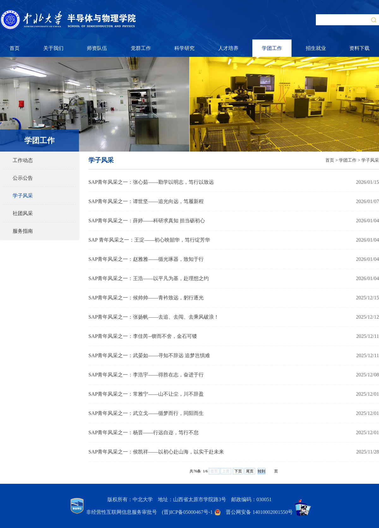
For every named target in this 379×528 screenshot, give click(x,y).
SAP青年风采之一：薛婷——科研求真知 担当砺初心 (146, 220)
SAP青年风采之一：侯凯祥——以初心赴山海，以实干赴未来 (156, 451)
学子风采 (23, 195)
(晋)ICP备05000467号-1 (187, 512)
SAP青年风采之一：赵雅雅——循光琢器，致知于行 (146, 259)
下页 (238, 471)
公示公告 (23, 178)
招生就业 (316, 48)
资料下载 (359, 48)
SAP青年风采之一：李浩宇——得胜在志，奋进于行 (146, 374)
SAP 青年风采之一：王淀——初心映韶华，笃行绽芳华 (149, 240)
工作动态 (23, 160)
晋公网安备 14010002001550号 (259, 512)
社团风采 (23, 213)
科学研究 (184, 48)
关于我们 (53, 48)
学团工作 (272, 48)
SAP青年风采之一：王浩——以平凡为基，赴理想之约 (148, 278)
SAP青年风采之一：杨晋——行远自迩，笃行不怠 (143, 432)
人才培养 (228, 48)
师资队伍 (97, 48)
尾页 (250, 471)
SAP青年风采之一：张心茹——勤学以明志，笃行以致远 (151, 182)
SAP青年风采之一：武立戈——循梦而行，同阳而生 (146, 413)
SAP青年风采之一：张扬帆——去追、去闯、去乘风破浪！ (153, 317)
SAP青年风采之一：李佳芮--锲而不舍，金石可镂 (142, 336)
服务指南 (23, 231)
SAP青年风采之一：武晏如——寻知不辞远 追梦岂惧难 (149, 355)
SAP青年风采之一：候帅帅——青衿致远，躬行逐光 (146, 297)
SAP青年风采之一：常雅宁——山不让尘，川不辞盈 (146, 394)
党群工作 (141, 48)
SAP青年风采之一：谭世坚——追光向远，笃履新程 (146, 201)
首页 (14, 48)
